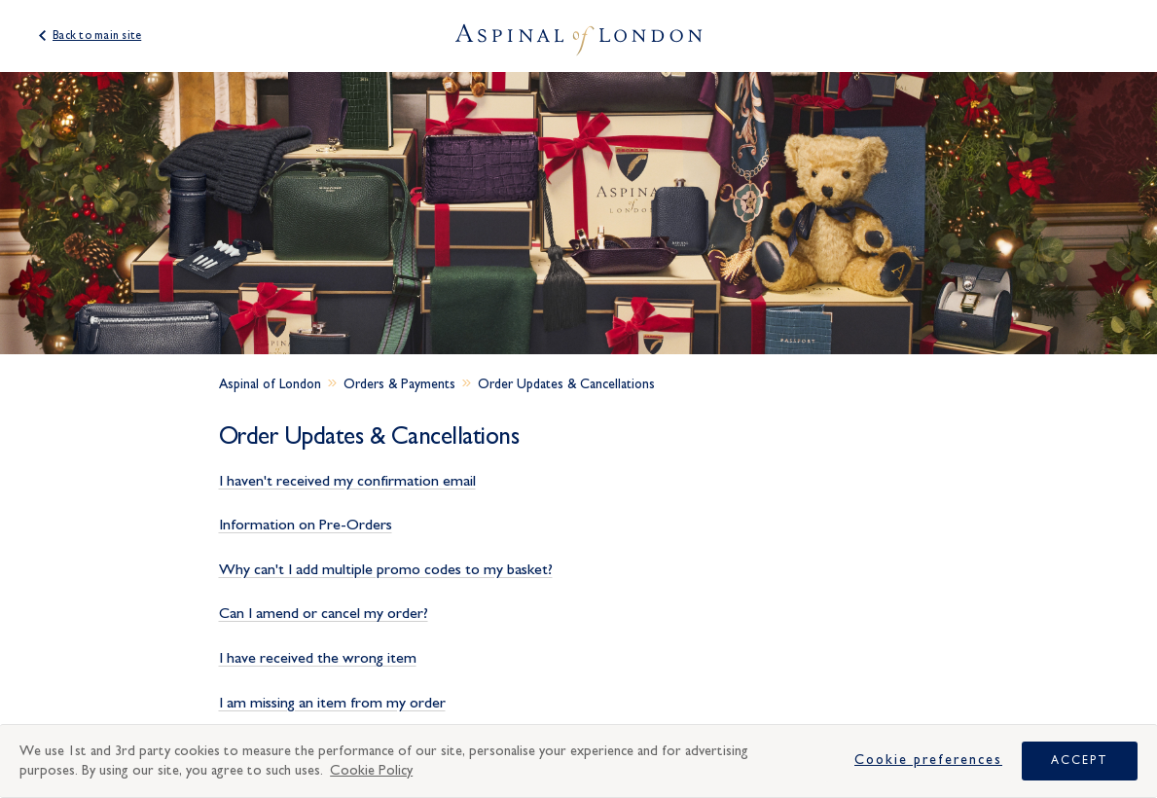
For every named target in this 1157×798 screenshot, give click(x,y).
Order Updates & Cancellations (566, 384)
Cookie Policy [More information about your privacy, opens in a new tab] (371, 770)
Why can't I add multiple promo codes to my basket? (386, 569)
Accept (1079, 760)
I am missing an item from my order (332, 702)
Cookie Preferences (928, 760)
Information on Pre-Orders (305, 524)
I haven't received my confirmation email (347, 481)
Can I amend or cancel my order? (323, 613)
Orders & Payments (399, 384)
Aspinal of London (270, 384)
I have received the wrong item (317, 658)
